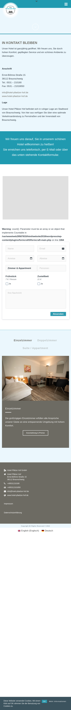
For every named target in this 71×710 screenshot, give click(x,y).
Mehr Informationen (57, 701)
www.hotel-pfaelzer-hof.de (15, 96)
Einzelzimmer (23, 340)
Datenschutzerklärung (13, 513)
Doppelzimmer (47, 340)
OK (44, 701)
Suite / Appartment (35, 348)
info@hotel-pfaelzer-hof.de (15, 92)
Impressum (8, 504)
